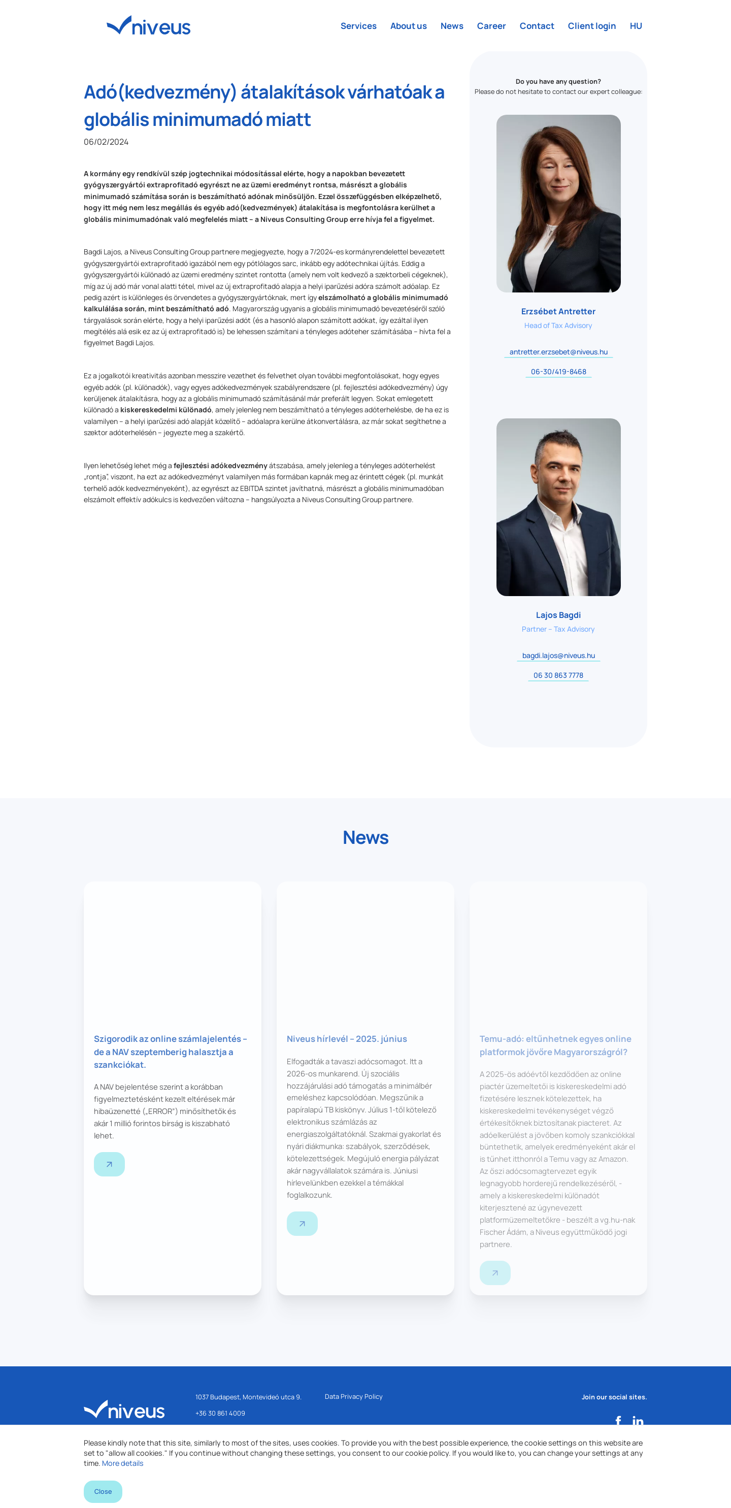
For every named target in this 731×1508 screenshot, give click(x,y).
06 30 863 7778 (558, 675)
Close (103, 1489)
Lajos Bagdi (558, 614)
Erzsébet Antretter (558, 311)
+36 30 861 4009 (220, 1414)
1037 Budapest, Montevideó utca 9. (248, 1398)
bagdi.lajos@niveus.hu (558, 655)
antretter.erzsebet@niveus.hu (559, 351)
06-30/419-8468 (558, 371)
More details (123, 1456)
